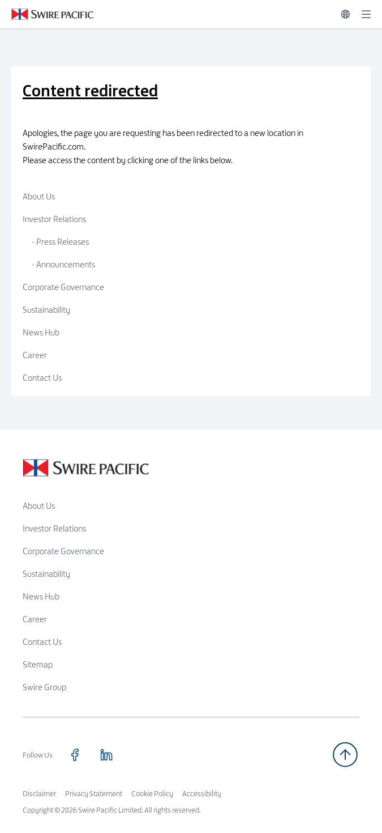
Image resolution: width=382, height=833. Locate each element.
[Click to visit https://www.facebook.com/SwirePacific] (74, 755)
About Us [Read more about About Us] (39, 505)
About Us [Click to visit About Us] (39, 196)
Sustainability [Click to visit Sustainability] (46, 309)
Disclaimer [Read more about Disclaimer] (39, 793)
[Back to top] (345, 754)
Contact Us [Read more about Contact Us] (42, 641)
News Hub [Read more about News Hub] (41, 596)
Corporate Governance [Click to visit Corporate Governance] (63, 287)
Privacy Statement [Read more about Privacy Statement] (93, 793)
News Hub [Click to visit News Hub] (41, 332)
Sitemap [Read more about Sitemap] (38, 664)
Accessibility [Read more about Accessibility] (201, 793)
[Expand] (366, 14)
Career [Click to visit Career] (35, 355)
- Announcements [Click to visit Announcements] (63, 264)
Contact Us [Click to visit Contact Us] (42, 377)
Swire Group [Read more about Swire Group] (44, 687)
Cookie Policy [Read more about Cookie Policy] (152, 793)
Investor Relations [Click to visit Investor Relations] (54, 219)
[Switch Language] (345, 14)
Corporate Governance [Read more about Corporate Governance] (63, 551)
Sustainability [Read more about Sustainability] (46, 573)
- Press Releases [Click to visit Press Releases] (60, 241)
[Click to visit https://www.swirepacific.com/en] (46, 14)
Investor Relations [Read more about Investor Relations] (54, 528)
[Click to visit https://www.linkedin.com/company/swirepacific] (106, 755)
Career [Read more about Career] (35, 619)
